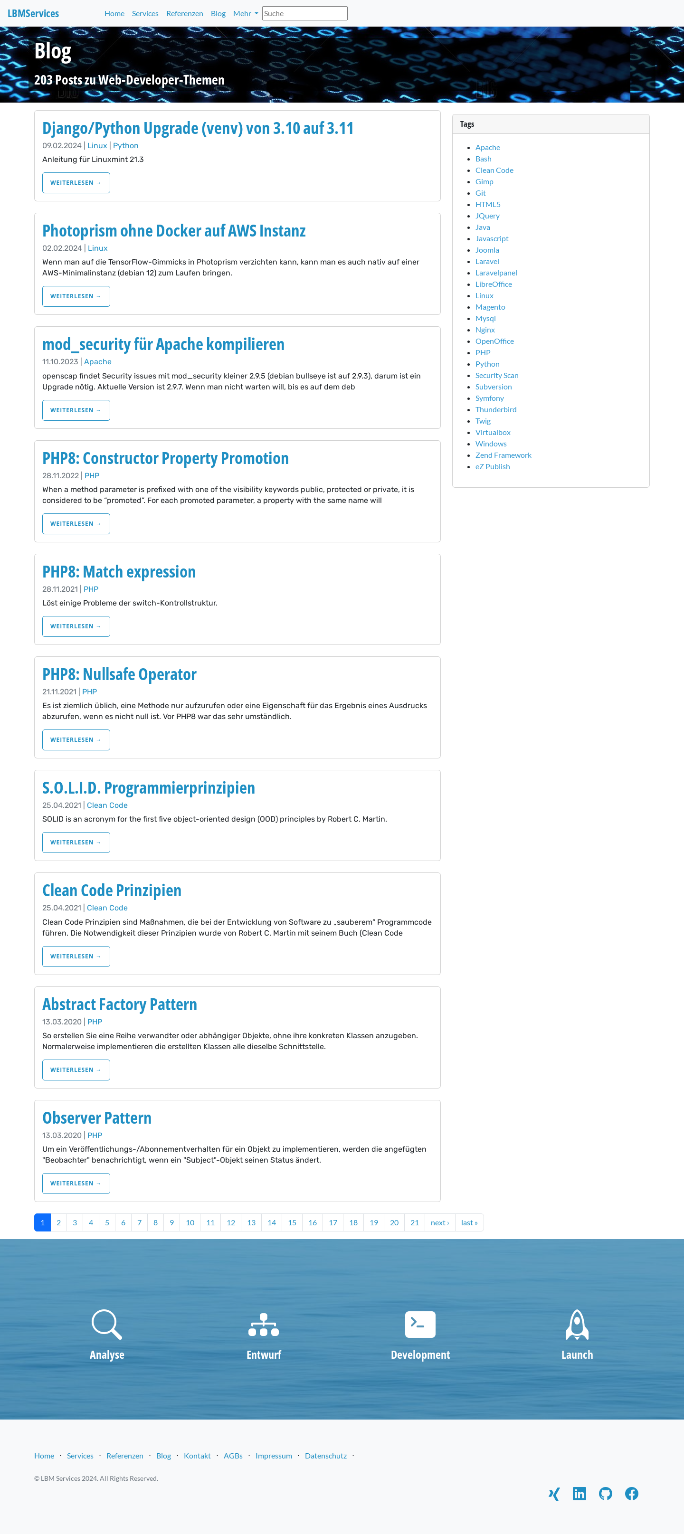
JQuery (487, 215)
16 (312, 1222)
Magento (490, 306)
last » (469, 1222)
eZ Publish (492, 466)
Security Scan (497, 374)
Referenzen (184, 13)
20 (394, 1222)
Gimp (484, 181)
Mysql (485, 317)
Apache (98, 361)
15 (292, 1222)
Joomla (487, 249)
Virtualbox (493, 431)
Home (114, 13)
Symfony (489, 397)
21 (414, 1222)
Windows (491, 443)
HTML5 (488, 203)
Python (126, 145)
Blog (218, 13)
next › (440, 1222)
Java (482, 226)
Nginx (485, 329)
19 (374, 1222)
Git (480, 192)
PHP (92, 475)
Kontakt (197, 1455)
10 (190, 1222)
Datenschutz (326, 1455)
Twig (483, 420)
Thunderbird (496, 409)
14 (271, 1222)
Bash (483, 158)
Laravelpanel (496, 272)
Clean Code (107, 805)
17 (333, 1222)
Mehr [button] (243, 13)
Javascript (492, 238)
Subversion (493, 386)
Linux (97, 145)
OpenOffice (494, 340)
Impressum (274, 1455)
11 (210, 1222)
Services (145, 13)
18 (353, 1222)
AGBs (233, 1455)
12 (231, 1222)
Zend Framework (503, 454)
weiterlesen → (76, 183)
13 (251, 1222)
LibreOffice (493, 283)
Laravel (487, 260)
